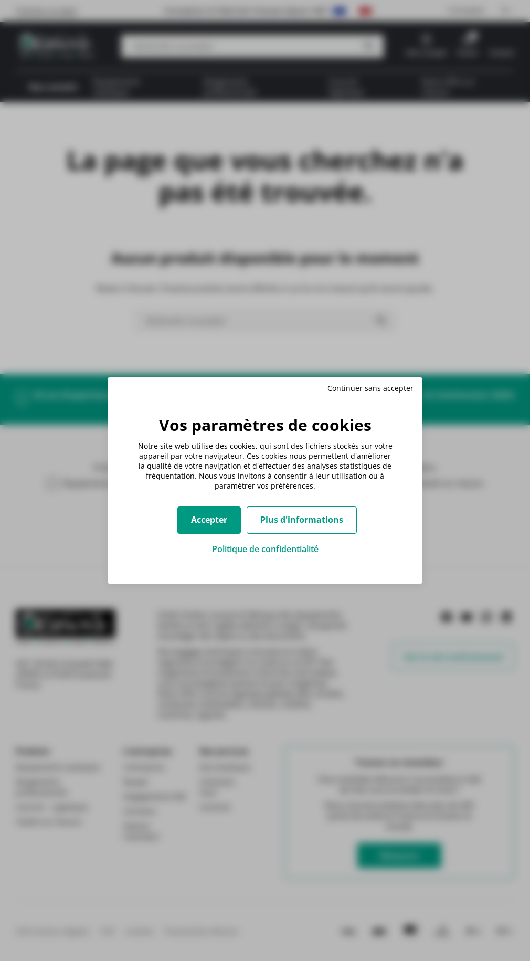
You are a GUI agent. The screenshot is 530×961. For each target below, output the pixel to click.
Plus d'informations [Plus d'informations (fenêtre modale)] (301, 519)
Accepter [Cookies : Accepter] (209, 519)
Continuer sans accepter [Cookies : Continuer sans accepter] (370, 388)
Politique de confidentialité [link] (265, 549)
